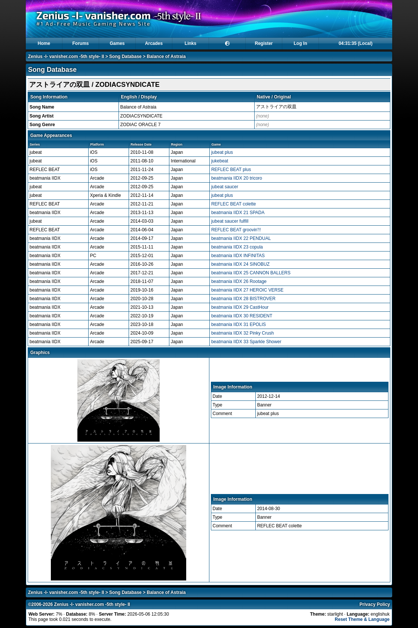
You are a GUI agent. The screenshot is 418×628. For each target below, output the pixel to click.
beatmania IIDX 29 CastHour (239, 307)
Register (264, 43)
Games (117, 43)
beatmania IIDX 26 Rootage (239, 281)
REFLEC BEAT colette (233, 204)
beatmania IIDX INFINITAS (238, 255)
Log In (300, 43)
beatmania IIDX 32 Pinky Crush (242, 333)
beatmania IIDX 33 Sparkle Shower (246, 341)
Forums (80, 43)
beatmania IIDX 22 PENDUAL (241, 238)
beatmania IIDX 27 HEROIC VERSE (247, 290)
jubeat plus (222, 152)
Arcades (154, 43)
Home (44, 43)
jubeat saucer (224, 186)
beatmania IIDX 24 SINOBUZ (240, 264)
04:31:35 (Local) (356, 43)
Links (190, 43)
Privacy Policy (375, 604)
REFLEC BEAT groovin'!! (236, 229)
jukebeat (219, 161)
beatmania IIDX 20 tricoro (236, 178)
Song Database (125, 56)
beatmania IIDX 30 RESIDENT (241, 315)
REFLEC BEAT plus (231, 169)
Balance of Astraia (166, 56)
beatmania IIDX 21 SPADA (238, 212)
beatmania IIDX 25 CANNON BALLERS (251, 272)
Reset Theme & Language (362, 619)
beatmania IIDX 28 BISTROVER (243, 298)
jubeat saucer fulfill (229, 221)
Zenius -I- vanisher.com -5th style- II (66, 56)
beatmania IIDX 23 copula (237, 247)
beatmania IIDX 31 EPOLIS (238, 324)
